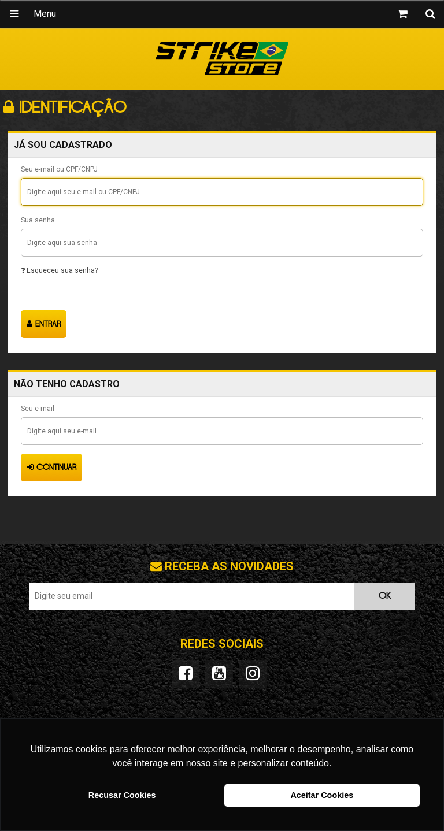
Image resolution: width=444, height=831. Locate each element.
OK (385, 596)
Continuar (51, 467)
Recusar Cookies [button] (122, 795)
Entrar (44, 324)
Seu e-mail (37, 409)
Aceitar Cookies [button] (321, 795)
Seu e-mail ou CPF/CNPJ (59, 169)
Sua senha (38, 220)
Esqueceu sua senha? (59, 270)
